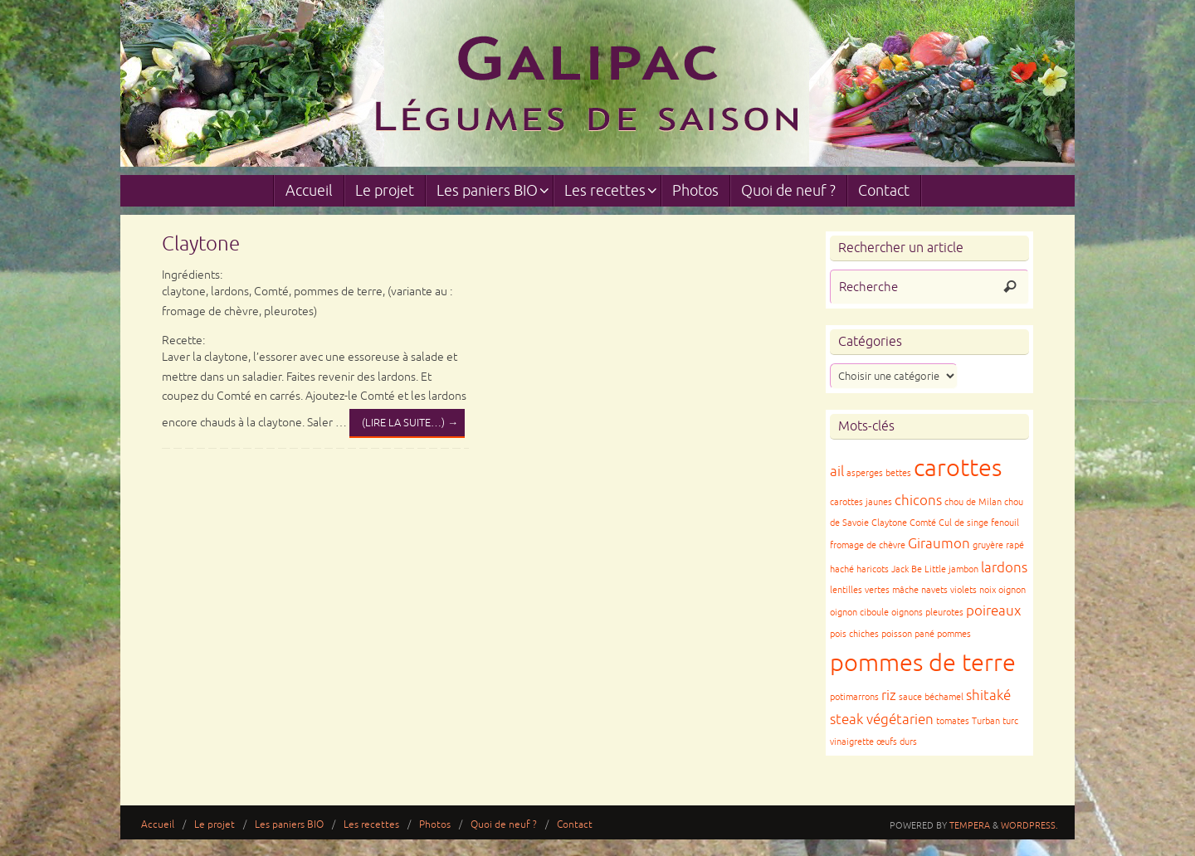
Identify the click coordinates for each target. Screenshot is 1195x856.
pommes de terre (923, 663)
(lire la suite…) (410, 423)
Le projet (214, 825)
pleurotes (944, 612)
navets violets (949, 590)
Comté (923, 523)
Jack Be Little (918, 569)
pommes (954, 634)
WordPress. (1029, 825)
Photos (435, 825)
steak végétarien (882, 719)
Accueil (157, 825)
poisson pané (907, 634)
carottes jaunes (861, 502)
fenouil (1005, 523)
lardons (1004, 567)
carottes (958, 468)
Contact (575, 825)
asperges (864, 473)
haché (842, 569)
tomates (952, 721)
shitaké (988, 695)
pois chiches (854, 634)
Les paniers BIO (289, 825)
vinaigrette (852, 742)
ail (837, 471)
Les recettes (371, 825)
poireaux (993, 611)
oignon (1012, 590)
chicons (918, 500)
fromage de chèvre (867, 545)
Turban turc (995, 721)
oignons (907, 612)
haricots (872, 569)
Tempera (969, 825)
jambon (963, 569)
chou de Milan (973, 502)
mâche (905, 590)
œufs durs (896, 742)
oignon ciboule (859, 612)
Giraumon (939, 543)
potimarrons (854, 697)
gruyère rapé (998, 545)
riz (888, 695)
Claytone (201, 243)
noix (987, 590)
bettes (898, 473)
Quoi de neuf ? (504, 825)
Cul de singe (963, 523)
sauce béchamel (931, 697)
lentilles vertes (860, 590)
